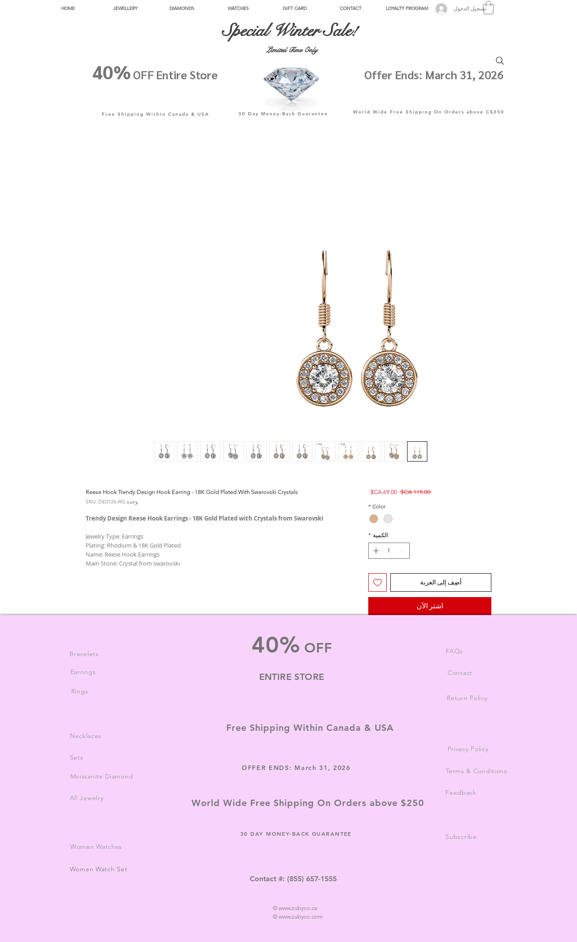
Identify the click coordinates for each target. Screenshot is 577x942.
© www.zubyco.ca (295, 908)
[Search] (499, 60)
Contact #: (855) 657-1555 (293, 878)
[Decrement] (403, 550)
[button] (124, 8)
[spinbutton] (389, 550)
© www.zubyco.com (298, 916)
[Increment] (375, 550)
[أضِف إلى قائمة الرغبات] (377, 582)
